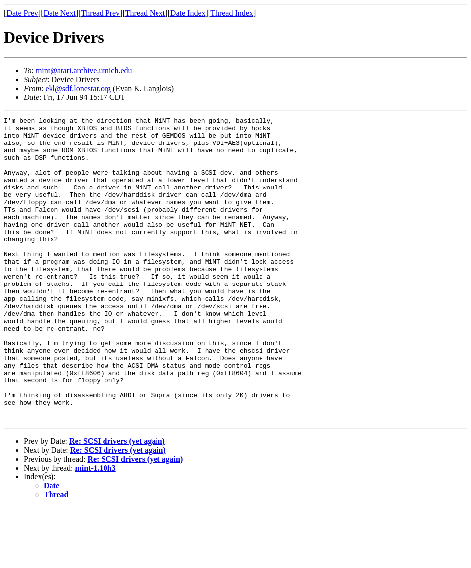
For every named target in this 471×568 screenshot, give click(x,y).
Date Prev (22, 13)
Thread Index (231, 13)
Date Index (188, 13)
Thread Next (145, 13)
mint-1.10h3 (95, 528)
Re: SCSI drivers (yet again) (117, 502)
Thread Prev (100, 13)
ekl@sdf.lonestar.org (78, 88)
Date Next (60, 13)
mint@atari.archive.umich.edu (84, 70)
